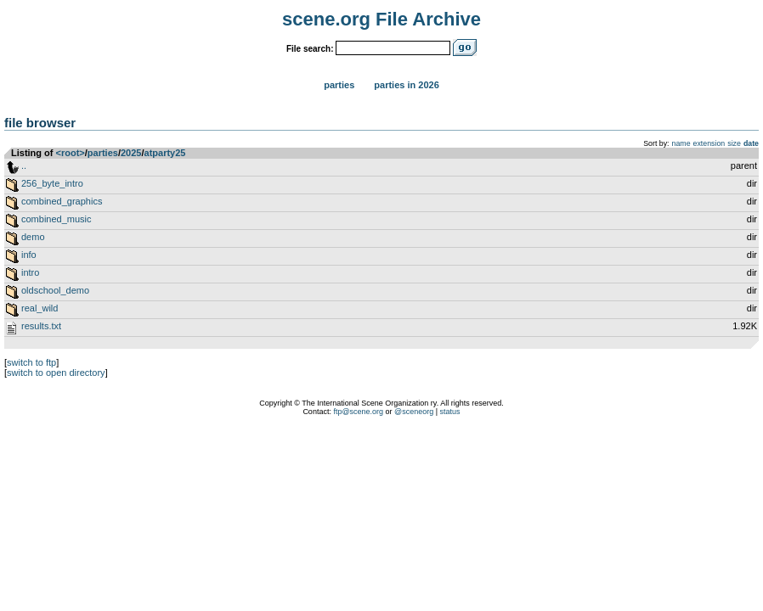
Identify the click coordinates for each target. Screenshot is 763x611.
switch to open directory (56, 372)
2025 (131, 153)
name (681, 143)
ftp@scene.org (358, 411)
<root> (70, 153)
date (751, 143)
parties (103, 153)
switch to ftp (31, 362)
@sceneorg (413, 411)
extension (709, 143)
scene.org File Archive (381, 19)
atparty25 (165, 153)
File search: (310, 48)
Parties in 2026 (406, 85)
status (450, 411)
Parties (339, 85)
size (734, 143)
